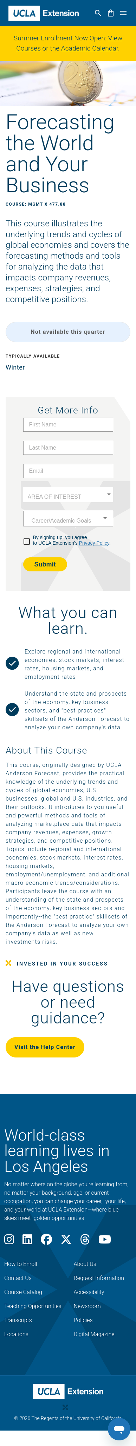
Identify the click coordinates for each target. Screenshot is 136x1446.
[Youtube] (104, 1241)
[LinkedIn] (27, 1241)
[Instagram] (9, 1241)
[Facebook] (46, 1241)
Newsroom (87, 1306)
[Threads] (85, 1241)
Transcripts (18, 1320)
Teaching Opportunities (32, 1306)
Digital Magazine (94, 1334)
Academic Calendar (89, 48)
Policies (83, 1320)
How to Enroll (20, 1264)
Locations (16, 1334)
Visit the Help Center (45, 1047)
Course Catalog (23, 1292)
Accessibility (89, 1292)
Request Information (99, 1278)
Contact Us (18, 1278)
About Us (85, 1264)
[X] (66, 1241)
